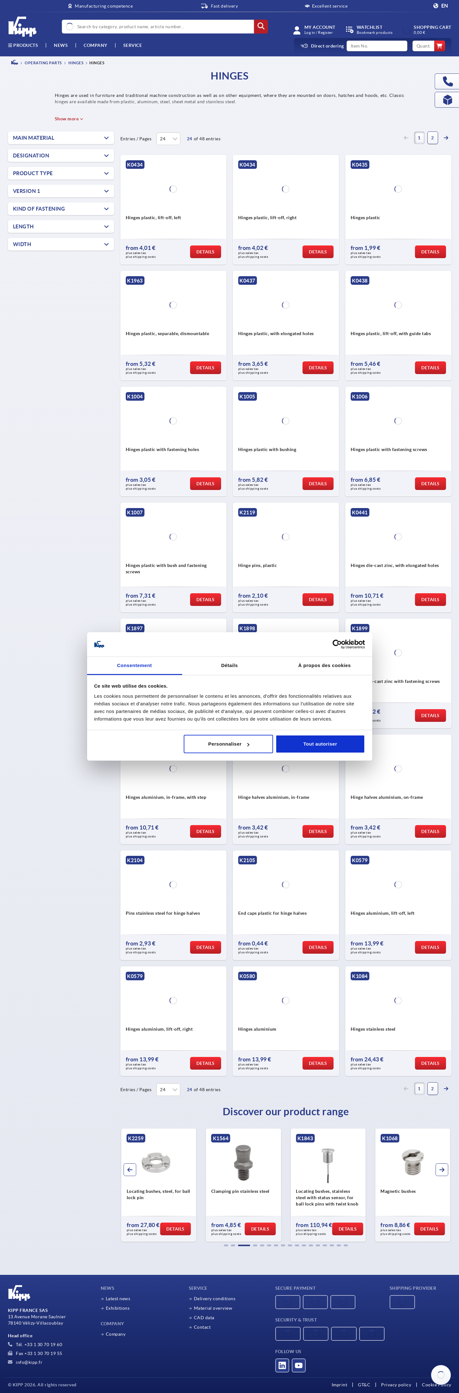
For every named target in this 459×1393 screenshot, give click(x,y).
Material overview (213, 1308)
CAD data (204, 1317)
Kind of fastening (39, 209)
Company (95, 45)
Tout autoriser (320, 744)
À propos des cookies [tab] (324, 665)
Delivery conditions (215, 1298)
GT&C (364, 1385)
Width (22, 244)
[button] (226, 1245)
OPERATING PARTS (43, 63)
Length (23, 226)
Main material (33, 138)
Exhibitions (118, 1308)
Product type (33, 173)
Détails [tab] (229, 665)
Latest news (118, 1298)
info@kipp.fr (25, 1362)
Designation (31, 155)
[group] (158, 1185)
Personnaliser (228, 744)
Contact (202, 1327)
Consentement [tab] (134, 665)
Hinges (76, 63)
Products (23, 45)
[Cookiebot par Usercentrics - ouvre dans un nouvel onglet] (337, 644)
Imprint (339, 1385)
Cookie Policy (436, 1384)
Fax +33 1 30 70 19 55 (35, 1353)
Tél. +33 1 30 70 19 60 (35, 1344)
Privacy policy (396, 1385)
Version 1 (26, 191)
